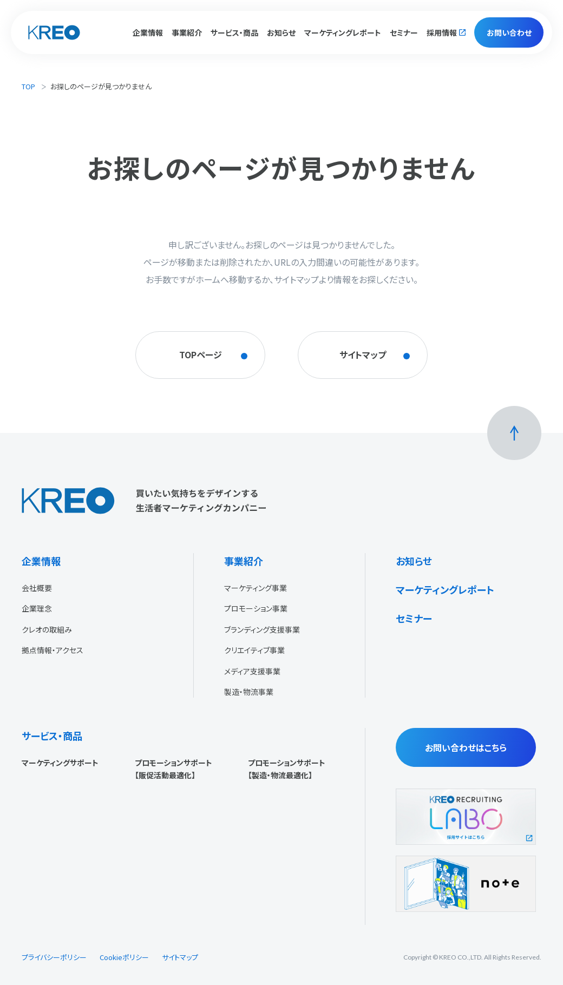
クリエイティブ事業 (254, 650)
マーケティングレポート (342, 32)
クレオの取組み (47, 629)
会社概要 (37, 587)
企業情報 (41, 561)
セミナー (404, 32)
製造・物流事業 (248, 691)
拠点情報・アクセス (52, 650)
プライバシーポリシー (54, 957)
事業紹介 (243, 561)
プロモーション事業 (255, 608)
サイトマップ (180, 957)
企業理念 (37, 608)
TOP (28, 86)
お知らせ (281, 32)
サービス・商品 (52, 735)
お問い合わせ (509, 32)
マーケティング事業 (255, 587)
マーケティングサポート (60, 762)
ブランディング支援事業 (262, 629)
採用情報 (442, 32)
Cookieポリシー (124, 957)
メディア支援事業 (252, 671)
